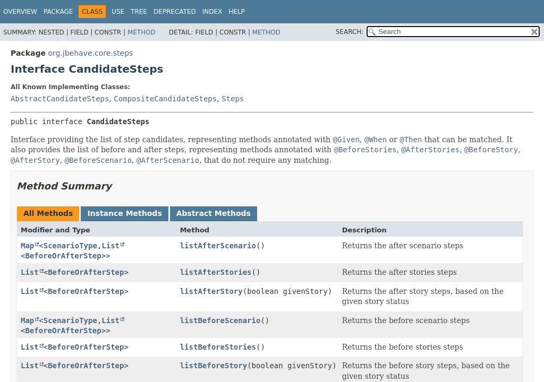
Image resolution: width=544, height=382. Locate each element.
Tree (139, 11)
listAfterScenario (218, 245)
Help (236, 11)
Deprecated (175, 11)
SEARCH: (350, 32)
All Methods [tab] (48, 213)
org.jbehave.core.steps (90, 53)
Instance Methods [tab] (124, 213)
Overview (20, 11)
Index (212, 11)
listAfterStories (216, 272)
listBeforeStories (218, 347)
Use (118, 11)
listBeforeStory (213, 365)
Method (142, 32)
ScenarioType (70, 245)
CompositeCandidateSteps (165, 98)
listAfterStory (211, 291)
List (110, 245)
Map (27, 245)
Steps (233, 98)
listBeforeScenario (220, 320)
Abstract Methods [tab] (213, 213)
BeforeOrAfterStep (63, 255)
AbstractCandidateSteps (60, 98)
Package (58, 11)
